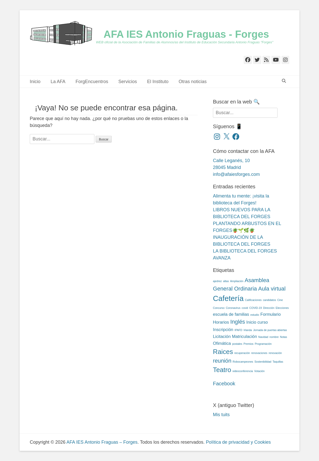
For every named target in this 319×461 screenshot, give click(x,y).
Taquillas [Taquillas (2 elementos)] (278, 361)
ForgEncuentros (92, 81)
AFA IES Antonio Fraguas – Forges (101, 442)
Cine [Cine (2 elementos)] (280, 299)
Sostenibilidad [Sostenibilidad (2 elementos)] (262, 361)
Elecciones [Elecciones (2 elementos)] (282, 307)
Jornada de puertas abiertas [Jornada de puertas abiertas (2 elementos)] (270, 330)
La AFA (58, 81)
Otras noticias (193, 81)
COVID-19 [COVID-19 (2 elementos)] (255, 307)
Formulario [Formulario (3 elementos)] (270, 314)
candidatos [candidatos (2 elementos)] (269, 299)
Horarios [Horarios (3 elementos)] (221, 322)
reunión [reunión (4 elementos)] (222, 361)
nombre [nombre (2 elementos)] (274, 336)
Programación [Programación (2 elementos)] (263, 343)
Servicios (127, 81)
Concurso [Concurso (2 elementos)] (219, 307)
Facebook (224, 383)
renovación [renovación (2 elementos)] (275, 352)
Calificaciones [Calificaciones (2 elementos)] (253, 299)
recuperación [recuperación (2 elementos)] (242, 352)
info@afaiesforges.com (236, 174)
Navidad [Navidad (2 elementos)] (263, 336)
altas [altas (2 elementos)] (226, 281)
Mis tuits (221, 414)
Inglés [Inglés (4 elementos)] (237, 322)
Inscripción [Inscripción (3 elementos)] (223, 329)
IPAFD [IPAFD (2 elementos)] (238, 330)
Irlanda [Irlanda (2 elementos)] (248, 330)
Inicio (35, 81)
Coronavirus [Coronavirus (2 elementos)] (233, 307)
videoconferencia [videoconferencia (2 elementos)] (243, 371)
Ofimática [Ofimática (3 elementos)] (222, 343)
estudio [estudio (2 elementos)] (254, 314)
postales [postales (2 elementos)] (237, 343)
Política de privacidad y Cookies (238, 442)
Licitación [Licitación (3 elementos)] (222, 336)
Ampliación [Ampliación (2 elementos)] (236, 281)
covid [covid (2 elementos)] (245, 307)
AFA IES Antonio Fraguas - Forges (186, 34)
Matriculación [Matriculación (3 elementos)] (244, 336)
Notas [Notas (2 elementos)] (283, 336)
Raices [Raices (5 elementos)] (223, 351)
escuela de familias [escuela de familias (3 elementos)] (231, 314)
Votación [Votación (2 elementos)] (259, 371)
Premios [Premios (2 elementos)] (248, 343)
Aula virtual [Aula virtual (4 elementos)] (272, 288)
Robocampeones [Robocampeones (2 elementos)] (243, 361)
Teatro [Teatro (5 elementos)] (222, 369)
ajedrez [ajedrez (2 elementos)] (217, 281)
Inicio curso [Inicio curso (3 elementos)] (257, 322)
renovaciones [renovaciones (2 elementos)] (259, 352)
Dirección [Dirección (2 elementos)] (268, 307)
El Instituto (157, 81)
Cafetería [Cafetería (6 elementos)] (228, 298)
